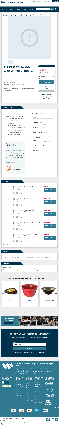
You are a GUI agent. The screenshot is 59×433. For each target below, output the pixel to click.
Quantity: (42, 76)
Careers (37, 389)
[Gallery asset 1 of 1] (29, 37)
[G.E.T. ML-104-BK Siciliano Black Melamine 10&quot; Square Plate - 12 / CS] (7, 211)
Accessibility (38, 402)
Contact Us (38, 386)
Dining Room (16, 15)
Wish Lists (19, 398)
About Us (37, 384)
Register (18, 384)
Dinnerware (24, 15)
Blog (36, 382)
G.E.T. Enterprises (19, 84)
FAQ (27, 402)
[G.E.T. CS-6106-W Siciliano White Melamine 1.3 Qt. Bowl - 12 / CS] (7, 223)
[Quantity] (48, 76)
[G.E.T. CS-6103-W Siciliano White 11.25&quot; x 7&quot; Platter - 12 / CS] (7, 199)
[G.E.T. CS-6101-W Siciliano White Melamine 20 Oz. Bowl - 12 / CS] (7, 187)
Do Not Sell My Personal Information (38, 398)
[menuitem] (4, 9)
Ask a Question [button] (46, 94)
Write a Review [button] (7, 267)
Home (4, 15)
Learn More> (33, 373)
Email (14, 342)
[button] (55, 1)
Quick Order (19, 386)
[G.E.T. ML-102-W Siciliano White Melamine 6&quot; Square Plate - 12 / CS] (7, 235)
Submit (29, 348)
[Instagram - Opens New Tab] (57, 421)
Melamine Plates (44, 15)
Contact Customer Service (28, 383)
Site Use (37, 391)
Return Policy (29, 400)
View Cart (18, 395)
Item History (19, 389)
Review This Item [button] (46, 96)
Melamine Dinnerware (33, 15)
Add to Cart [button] (50, 190)
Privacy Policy (39, 394)
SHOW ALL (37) (7, 245)
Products (10, 15)
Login (17, 382)
